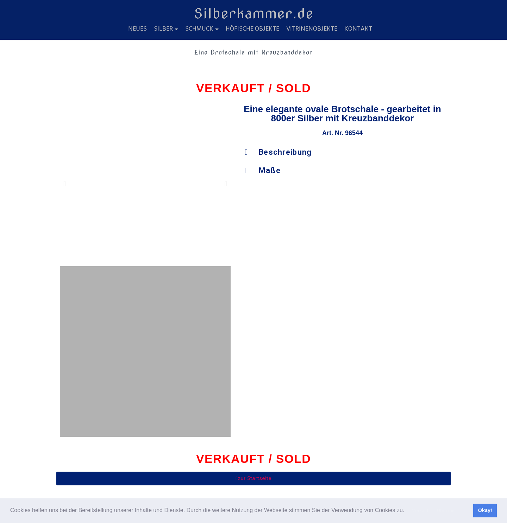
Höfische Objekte (252, 29)
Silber (163, 29)
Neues (137, 29)
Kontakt (358, 29)
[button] (407, 511)
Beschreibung (285, 152)
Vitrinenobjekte (311, 29)
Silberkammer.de (254, 13)
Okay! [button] (485, 510)
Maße (270, 170)
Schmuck (199, 29)
